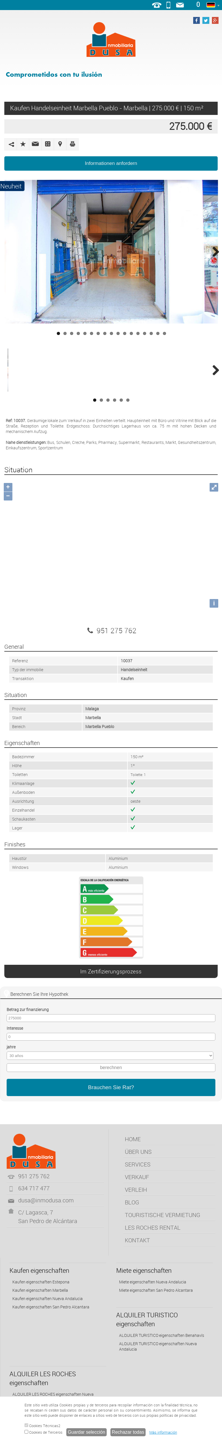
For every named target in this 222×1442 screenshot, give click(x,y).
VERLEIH (136, 1189)
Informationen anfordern (111, 163)
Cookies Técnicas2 (42, 1425)
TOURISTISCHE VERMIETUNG (162, 1215)
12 (131, 333)
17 (164, 333)
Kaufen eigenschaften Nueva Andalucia (47, 1298)
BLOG (132, 1202)
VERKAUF (137, 1177)
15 (151, 333)
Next (213, 251)
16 (157, 333)
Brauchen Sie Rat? (111, 1087)
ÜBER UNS (138, 1152)
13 (138, 333)
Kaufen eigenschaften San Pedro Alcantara (50, 1307)
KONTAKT (137, 1240)
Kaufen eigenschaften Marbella (40, 1290)
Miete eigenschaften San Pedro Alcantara (156, 1290)
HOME (133, 1139)
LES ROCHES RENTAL (152, 1227)
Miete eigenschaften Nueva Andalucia (152, 1282)
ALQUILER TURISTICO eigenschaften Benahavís (161, 1335)
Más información (163, 1432)
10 (118, 333)
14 (144, 333)
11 (124, 333)
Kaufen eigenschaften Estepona (40, 1282)
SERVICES (137, 1164)
